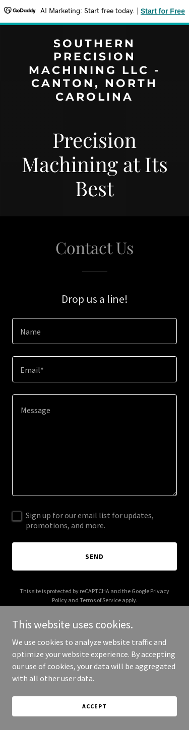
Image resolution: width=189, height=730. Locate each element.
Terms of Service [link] (100, 600)
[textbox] (94, 331)
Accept (94, 706)
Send (94, 556)
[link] (94, 98)
